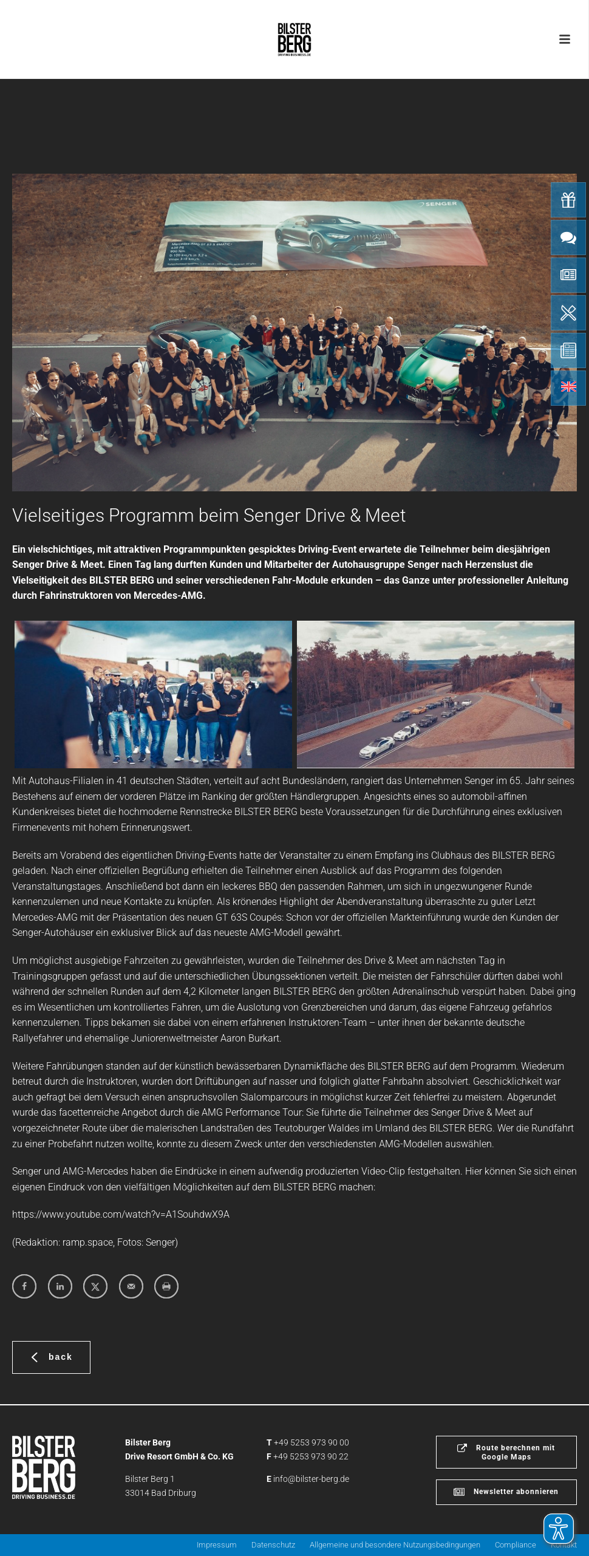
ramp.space (88, 1242)
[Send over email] (131, 1286)
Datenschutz (273, 1544)
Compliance (515, 1544)
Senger (160, 1242)
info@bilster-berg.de (311, 1479)
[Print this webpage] (166, 1286)
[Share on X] (95, 1286)
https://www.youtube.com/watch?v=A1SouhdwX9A (121, 1214)
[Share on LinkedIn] (60, 1286)
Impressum (217, 1544)
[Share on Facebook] (24, 1286)
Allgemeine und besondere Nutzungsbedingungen (395, 1544)
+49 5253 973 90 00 (311, 1442)
